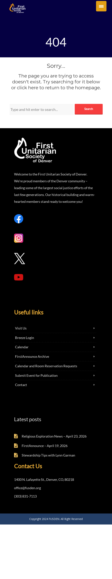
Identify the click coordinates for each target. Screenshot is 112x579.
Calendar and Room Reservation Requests (46, 366)
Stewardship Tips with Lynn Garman (48, 455)
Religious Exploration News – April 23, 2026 (54, 436)
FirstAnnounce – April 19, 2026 (45, 446)
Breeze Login (24, 338)
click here (27, 87)
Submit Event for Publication (36, 375)
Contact (21, 385)
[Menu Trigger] (101, 6)
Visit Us (21, 328)
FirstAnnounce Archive (32, 356)
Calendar (22, 347)
